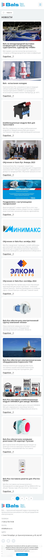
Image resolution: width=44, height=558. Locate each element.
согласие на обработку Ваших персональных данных (22, 546)
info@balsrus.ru (6, 528)
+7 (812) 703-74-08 (7, 521)
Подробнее (8, 56)
